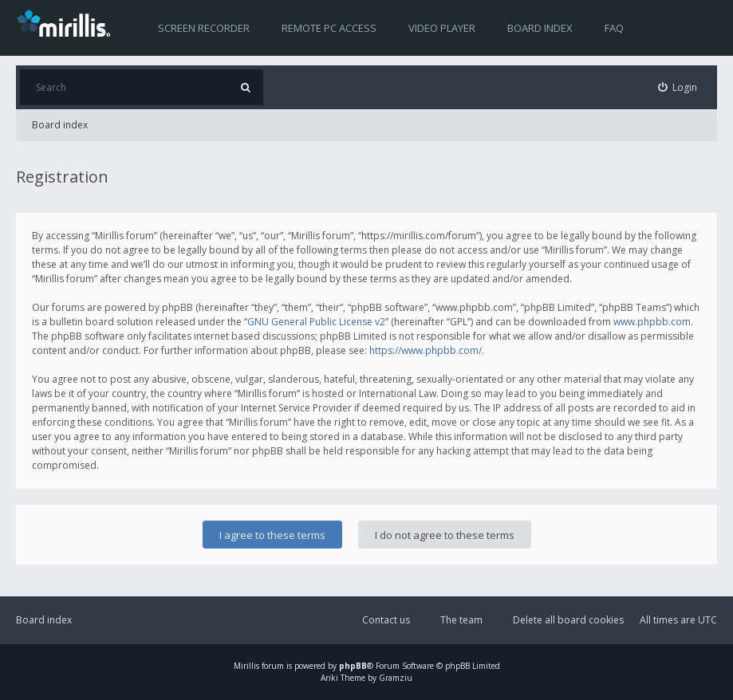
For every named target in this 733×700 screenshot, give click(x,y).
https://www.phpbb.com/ (425, 350)
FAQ (614, 28)
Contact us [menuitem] (386, 620)
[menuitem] (678, 87)
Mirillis (246, 665)
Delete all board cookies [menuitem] (568, 620)
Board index (540, 28)
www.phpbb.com (652, 321)
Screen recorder (204, 28)
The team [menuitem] (461, 620)
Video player (441, 28)
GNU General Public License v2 (316, 321)
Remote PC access (329, 28)
